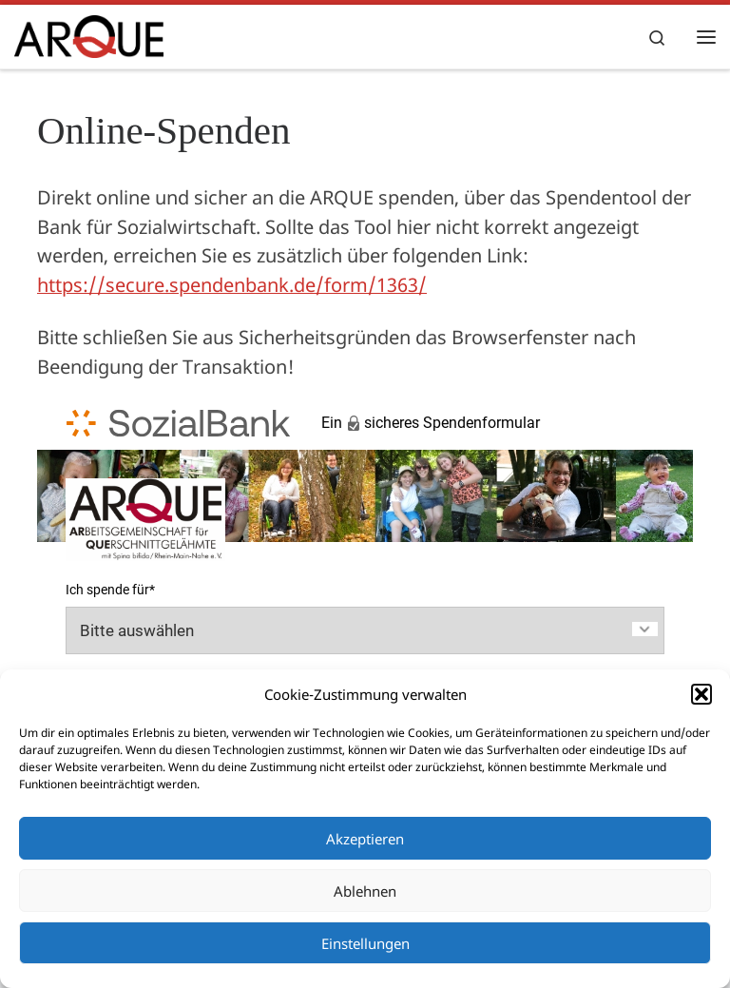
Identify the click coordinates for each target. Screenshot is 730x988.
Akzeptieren (365, 838)
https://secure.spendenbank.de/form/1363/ (232, 285)
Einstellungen (365, 943)
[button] (701, 694)
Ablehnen (365, 891)
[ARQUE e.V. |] (88, 34)
